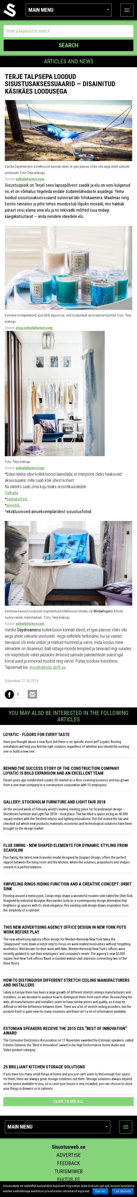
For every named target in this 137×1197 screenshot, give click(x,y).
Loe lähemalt (122, 1191)
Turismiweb (68, 1171)
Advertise (68, 1155)
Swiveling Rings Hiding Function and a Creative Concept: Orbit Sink (67, 886)
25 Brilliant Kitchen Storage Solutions (44, 1066)
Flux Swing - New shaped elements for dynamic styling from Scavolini (65, 848)
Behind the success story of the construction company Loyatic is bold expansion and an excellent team (61, 771)
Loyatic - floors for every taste (36, 734)
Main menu (68, 10)
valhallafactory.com (30, 179)
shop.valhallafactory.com (34, 328)
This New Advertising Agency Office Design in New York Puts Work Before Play (64, 929)
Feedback (68, 1163)
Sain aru (100, 1191)
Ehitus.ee (68, 1180)
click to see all (68, 1101)
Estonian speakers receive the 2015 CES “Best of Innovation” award (65, 1031)
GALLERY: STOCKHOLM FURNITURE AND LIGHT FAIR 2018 (54, 801)
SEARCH (68, 45)
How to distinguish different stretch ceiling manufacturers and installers (66, 983)
